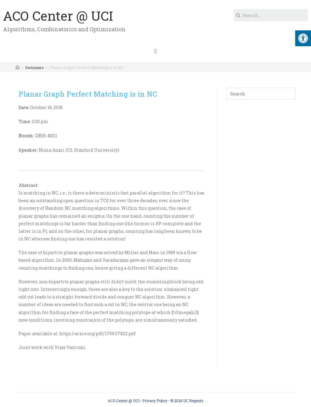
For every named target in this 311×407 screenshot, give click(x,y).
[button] (155, 51)
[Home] (17, 67)
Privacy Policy (154, 400)
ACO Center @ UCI (58, 15)
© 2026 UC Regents (186, 400)
